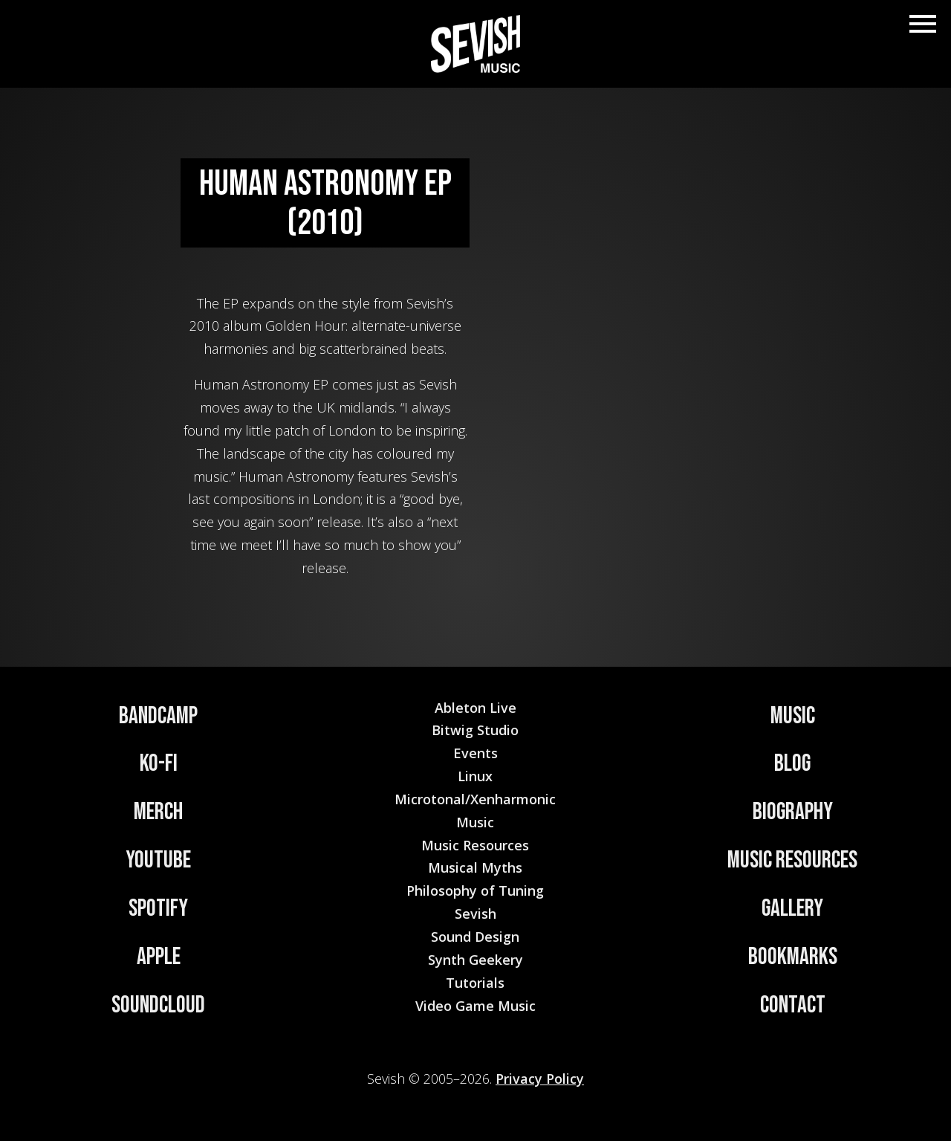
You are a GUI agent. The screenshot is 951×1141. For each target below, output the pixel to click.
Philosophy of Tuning (475, 890)
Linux (475, 776)
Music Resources (792, 860)
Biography (793, 812)
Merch (158, 812)
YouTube (158, 860)
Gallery (792, 908)
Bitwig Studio (475, 730)
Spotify (158, 908)
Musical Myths (475, 867)
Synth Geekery (475, 960)
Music (792, 716)
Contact (792, 1005)
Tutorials (475, 983)
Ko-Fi (159, 763)
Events (475, 753)
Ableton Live (475, 708)
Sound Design (475, 937)
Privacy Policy (540, 1078)
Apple (159, 957)
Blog (792, 763)
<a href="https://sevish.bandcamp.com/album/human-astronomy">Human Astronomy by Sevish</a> (637, 374)
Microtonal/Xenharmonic (475, 799)
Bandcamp (158, 716)
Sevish (475, 913)
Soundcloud (158, 1005)
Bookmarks (792, 957)
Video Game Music (475, 1006)
